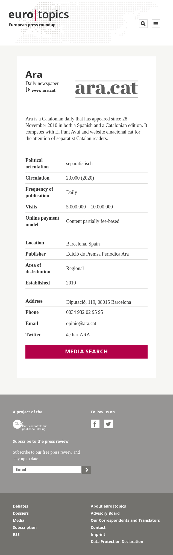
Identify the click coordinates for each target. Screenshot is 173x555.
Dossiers (21, 513)
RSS (16, 534)
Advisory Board (105, 513)
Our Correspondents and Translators (125, 520)
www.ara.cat (40, 90)
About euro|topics (108, 506)
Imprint (98, 534)
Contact (98, 527)
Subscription (25, 527)
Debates (20, 506)
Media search (86, 351)
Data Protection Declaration (117, 541)
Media (18, 520)
